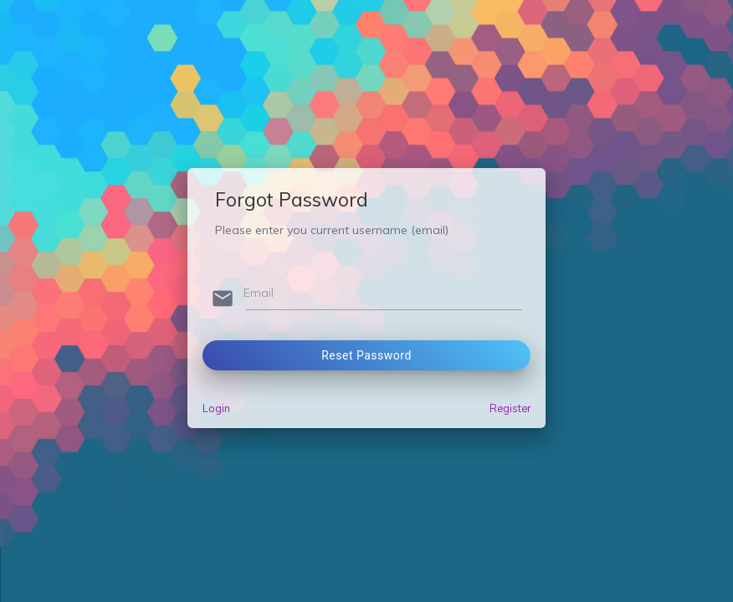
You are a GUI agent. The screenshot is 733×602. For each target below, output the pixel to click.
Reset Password (366, 355)
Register (510, 408)
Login (216, 408)
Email (258, 292)
